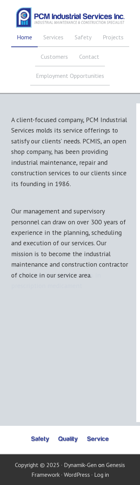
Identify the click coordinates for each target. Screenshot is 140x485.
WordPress (77, 474)
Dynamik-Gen (80, 465)
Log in (101, 474)
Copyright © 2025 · (39, 465)
